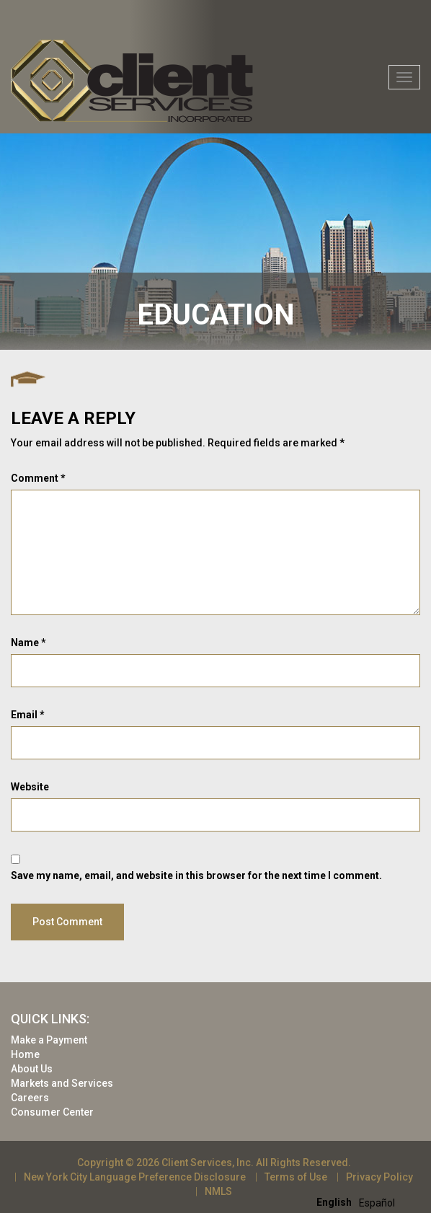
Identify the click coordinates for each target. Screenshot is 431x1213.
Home (25, 1054)
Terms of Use (296, 1177)
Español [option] (377, 1203)
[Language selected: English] (359, 1201)
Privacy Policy (379, 1177)
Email (28, 714)
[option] (377, 1203)
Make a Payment (49, 1040)
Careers (30, 1097)
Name (28, 642)
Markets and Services (62, 1083)
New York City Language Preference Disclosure (135, 1177)
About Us (32, 1069)
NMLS (218, 1191)
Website (30, 787)
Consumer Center (52, 1112)
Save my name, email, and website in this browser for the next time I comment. (196, 875)
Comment (38, 478)
